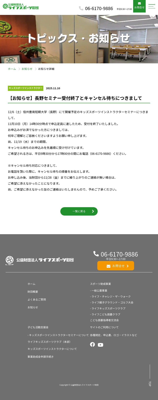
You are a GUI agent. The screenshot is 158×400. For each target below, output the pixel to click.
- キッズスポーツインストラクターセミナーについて (58, 335)
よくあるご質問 (37, 299)
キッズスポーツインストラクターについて (52, 349)
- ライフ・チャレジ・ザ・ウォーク (110, 296)
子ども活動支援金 (38, 327)
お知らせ (27, 69)
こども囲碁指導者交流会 (104, 320)
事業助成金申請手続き (41, 356)
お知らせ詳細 (46, 69)
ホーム (12, 69)
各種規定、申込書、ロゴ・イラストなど (113, 335)
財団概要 (33, 291)
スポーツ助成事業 (100, 284)
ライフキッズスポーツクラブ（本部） (50, 342)
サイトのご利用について (104, 327)
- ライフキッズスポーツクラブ (108, 308)
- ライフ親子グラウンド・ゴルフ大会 (111, 302)
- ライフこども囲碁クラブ (105, 314)
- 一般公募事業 (98, 290)
